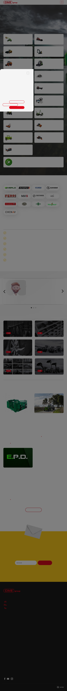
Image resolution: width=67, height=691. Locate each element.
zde (22, 97)
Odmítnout (10, 104)
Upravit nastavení (17, 102)
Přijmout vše (16, 107)
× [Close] (27, 73)
